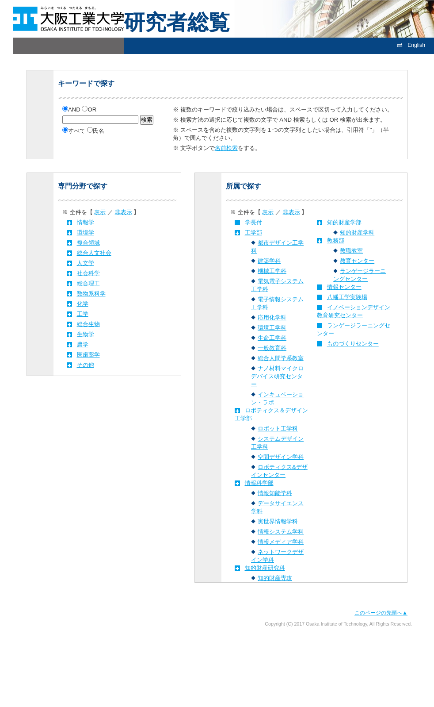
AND (72, 109)
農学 (82, 344)
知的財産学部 (344, 222)
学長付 (253, 222)
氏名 (95, 130)
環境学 (85, 232)
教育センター (357, 260)
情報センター (344, 287)
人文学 (85, 263)
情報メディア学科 (281, 541)
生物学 (85, 334)
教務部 (335, 240)
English (411, 45)
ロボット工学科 (278, 428)
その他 (85, 364)
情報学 (85, 222)
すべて (74, 130)
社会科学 (88, 273)
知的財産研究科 (265, 568)
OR (89, 109)
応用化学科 (272, 317)
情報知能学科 (275, 493)
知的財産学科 (357, 232)
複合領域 (88, 242)
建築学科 (269, 260)
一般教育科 (272, 348)
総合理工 (88, 283)
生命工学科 (272, 337)
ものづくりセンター (353, 343)
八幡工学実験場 (347, 297)
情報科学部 (259, 483)
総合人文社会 (94, 253)
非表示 (123, 212)
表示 (100, 212)
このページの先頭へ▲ (380, 613)
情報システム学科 (281, 531)
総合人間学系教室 (281, 358)
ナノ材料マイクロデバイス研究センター (277, 376)
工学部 (253, 232)
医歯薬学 (88, 354)
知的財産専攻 (275, 578)
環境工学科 (272, 327)
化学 (82, 303)
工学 (82, 314)
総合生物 (88, 324)
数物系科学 (91, 293)
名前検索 (226, 148)
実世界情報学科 (278, 521)
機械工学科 (272, 271)
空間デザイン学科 (281, 456)
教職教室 (351, 250)
